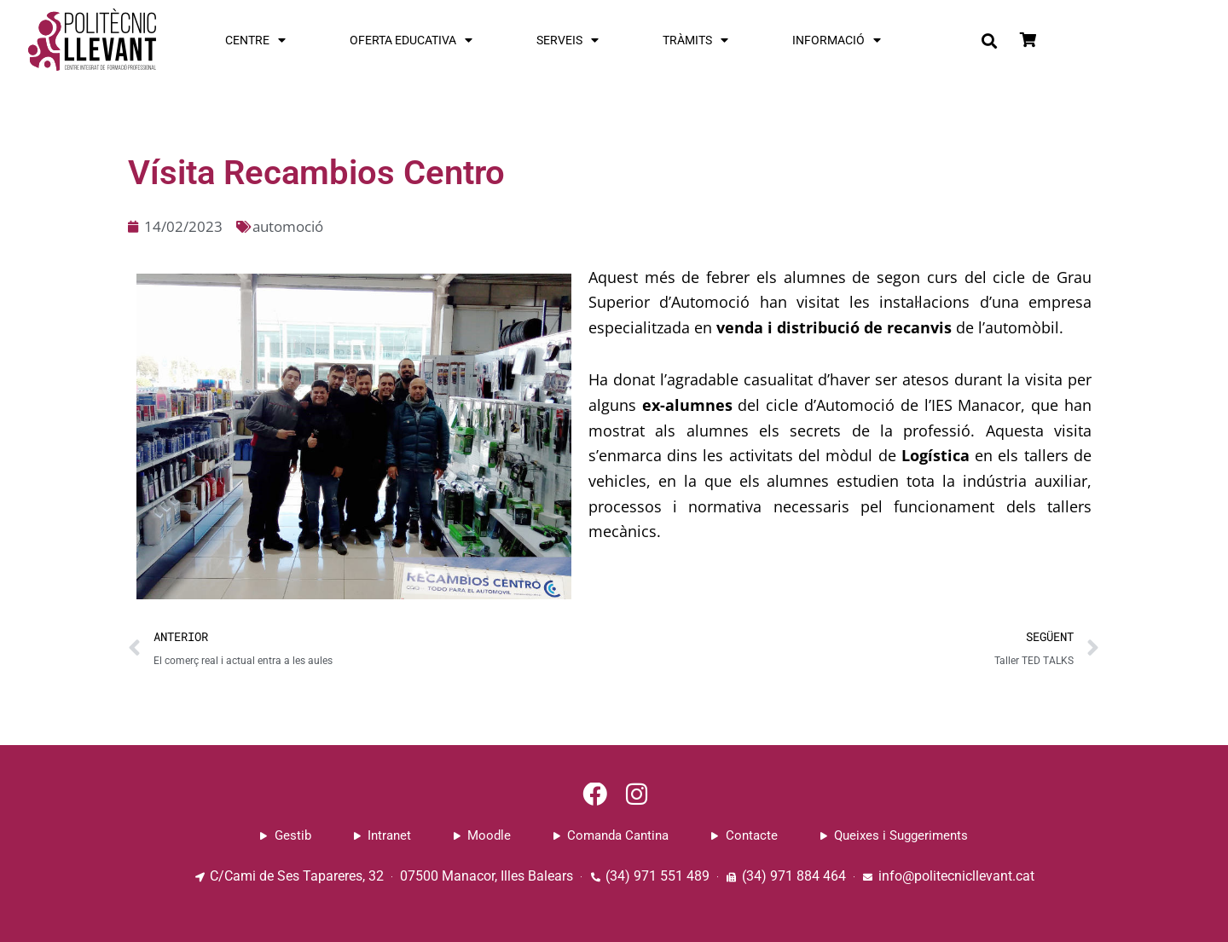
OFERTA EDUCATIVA (411, 40)
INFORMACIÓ (836, 40)
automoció (293, 226)
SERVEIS (567, 40)
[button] (989, 40)
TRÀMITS (695, 40)
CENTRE (255, 40)
